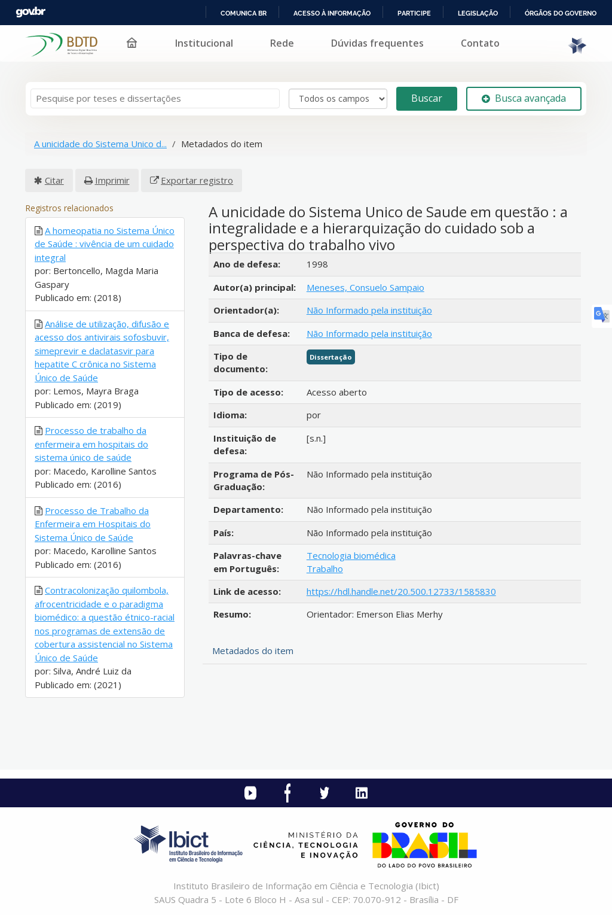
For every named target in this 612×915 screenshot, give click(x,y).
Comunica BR (244, 13)
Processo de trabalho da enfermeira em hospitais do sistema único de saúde (91, 443)
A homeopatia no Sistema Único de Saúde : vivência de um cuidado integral (105, 243)
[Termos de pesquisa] (155, 98)
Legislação (478, 13)
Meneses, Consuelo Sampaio (365, 287)
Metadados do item (252, 650)
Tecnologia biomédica (351, 555)
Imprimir (112, 180)
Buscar (426, 98)
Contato (480, 43)
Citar (54, 180)
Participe (414, 13)
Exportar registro (197, 180)
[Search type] (338, 99)
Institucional (204, 43)
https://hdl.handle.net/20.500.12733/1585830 (401, 591)
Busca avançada (524, 98)
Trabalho (325, 568)
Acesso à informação (332, 13)
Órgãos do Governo (560, 13)
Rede (282, 43)
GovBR (30, 12)
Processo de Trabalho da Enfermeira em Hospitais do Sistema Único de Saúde (93, 523)
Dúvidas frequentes (377, 43)
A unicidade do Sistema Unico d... (100, 144)
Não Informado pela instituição (369, 310)
